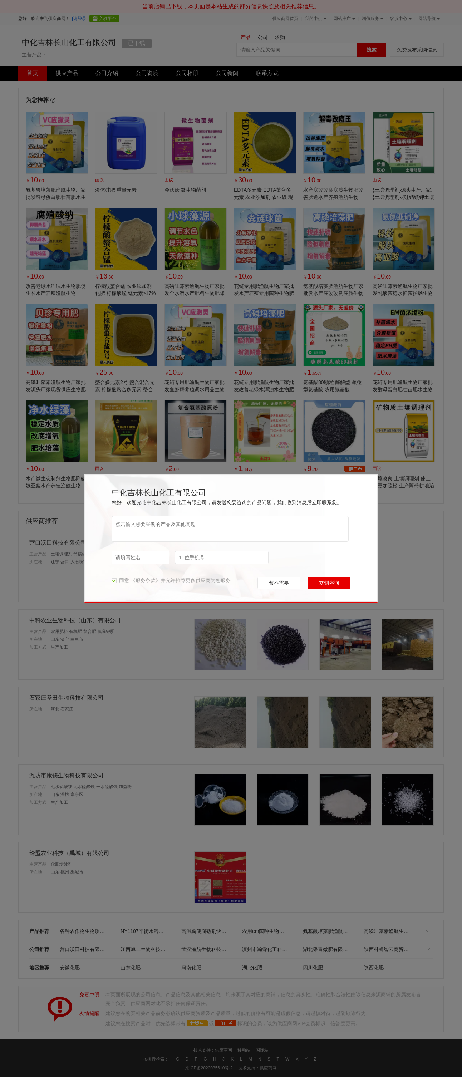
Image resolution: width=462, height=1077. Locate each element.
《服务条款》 (146, 580)
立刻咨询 (329, 583)
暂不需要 (279, 583)
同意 (120, 580)
